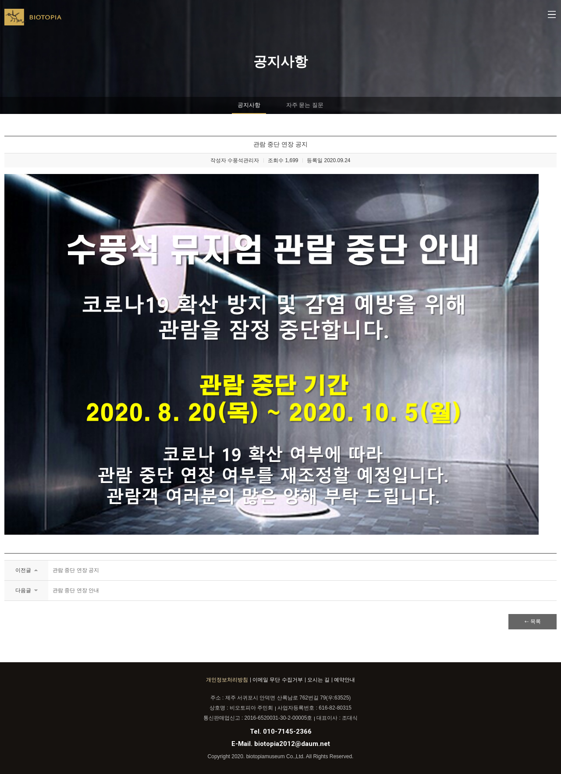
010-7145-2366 (287, 731)
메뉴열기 (552, 15)
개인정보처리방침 (227, 680)
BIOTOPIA (32, 21)
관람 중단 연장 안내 (76, 590)
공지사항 (249, 105)
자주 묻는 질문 (304, 105)
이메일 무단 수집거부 (277, 680)
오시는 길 (318, 680)
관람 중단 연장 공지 (76, 570)
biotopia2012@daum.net (292, 744)
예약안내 (344, 680)
